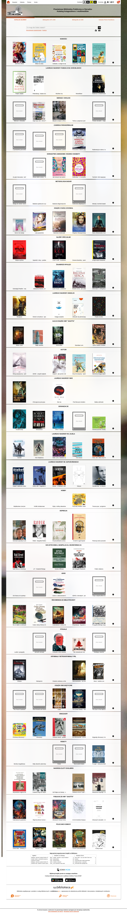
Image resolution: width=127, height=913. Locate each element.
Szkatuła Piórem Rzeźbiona (106, 19)
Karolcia (76, 859)
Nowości (14, 2)
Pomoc (29, 2)
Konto (35, 2)
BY (95, 2)
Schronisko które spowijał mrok (81, 863)
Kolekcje (44, 30)
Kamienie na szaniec (35, 860)
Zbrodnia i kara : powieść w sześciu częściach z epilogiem (42, 863)
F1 (108, 2)
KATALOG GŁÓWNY (20, 19)
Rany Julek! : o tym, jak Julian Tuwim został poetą (85, 857)
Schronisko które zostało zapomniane (82, 860)
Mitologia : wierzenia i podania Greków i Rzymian (41, 857)
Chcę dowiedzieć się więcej (55, 911)
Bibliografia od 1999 (77, 19)
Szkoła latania (56, 859)
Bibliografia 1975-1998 (49, 19)
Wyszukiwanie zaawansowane (34, 30)
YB (91, 2)
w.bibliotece (55, 891)
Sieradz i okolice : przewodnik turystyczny (39, 859)
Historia (22, 2)
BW (88, 2)
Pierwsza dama (56, 860)
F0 (105, 2)
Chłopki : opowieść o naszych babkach (60, 857)
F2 (112, 2)
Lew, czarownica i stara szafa (59, 863)
